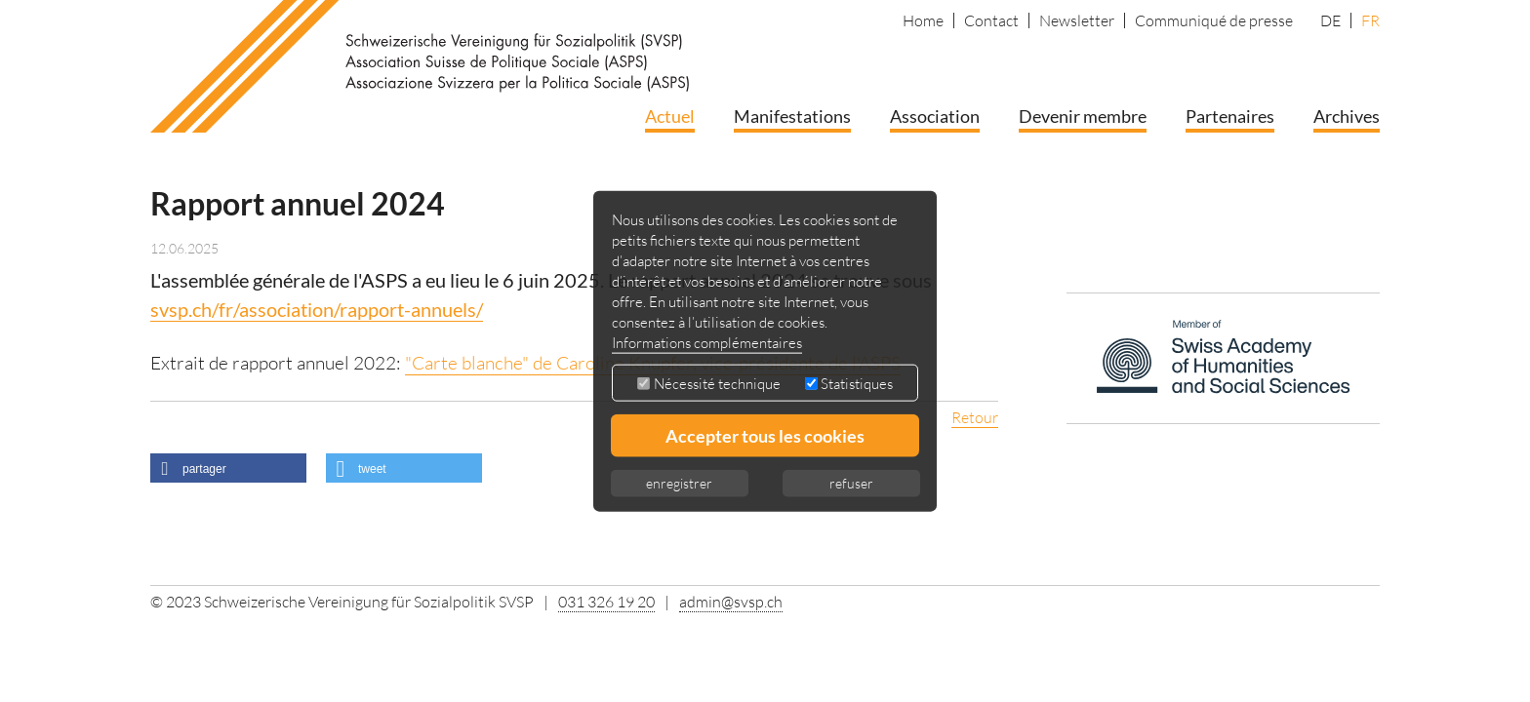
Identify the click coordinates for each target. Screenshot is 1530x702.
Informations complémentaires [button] (707, 341)
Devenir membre (1083, 116)
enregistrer (679, 482)
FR (1370, 20)
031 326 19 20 (606, 601)
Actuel (670, 116)
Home (923, 20)
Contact (991, 20)
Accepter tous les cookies (765, 435)
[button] (228, 468)
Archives (1346, 116)
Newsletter (1076, 20)
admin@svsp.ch (731, 601)
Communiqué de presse (1214, 20)
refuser (851, 482)
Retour (974, 417)
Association (935, 116)
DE (1330, 20)
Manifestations (792, 116)
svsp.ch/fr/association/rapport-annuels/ (316, 309)
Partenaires (1230, 116)
